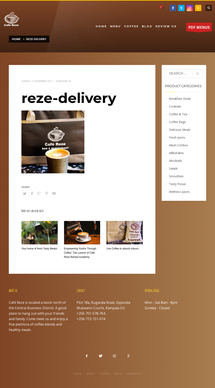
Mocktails (175, 161)
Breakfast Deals (180, 99)
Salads (173, 168)
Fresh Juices (177, 137)
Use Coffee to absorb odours (122, 248)
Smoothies (176, 176)
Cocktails (175, 106)
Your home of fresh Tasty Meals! (39, 248)
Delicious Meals (179, 130)
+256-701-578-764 (91, 313)
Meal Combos (178, 145)
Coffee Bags (177, 122)
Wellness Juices (179, 192)
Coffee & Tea (178, 114)
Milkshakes (176, 153)
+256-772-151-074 (91, 319)
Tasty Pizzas (177, 184)
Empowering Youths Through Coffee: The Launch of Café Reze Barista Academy (80, 252)
